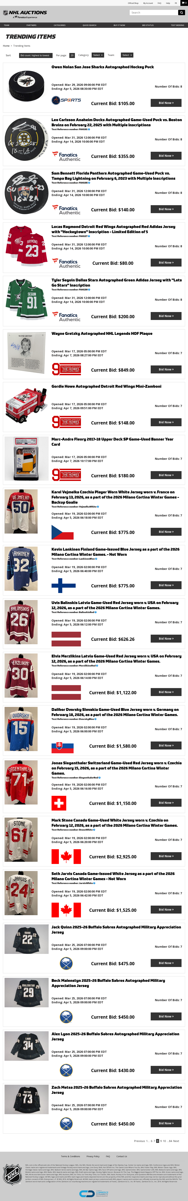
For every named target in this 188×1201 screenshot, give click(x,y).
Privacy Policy (93, 1156)
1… (148, 1141)
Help (168, 3)
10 (164, 1141)
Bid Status (148, 25)
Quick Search (89, 25)
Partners (31, 25)
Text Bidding (177, 25)
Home (6, 45)
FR (176, 3)
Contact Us (121, 1156)
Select (96, 55)
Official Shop (133, 3)
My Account (148, 3)
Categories (60, 25)
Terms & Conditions (70, 1156)
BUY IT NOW (119, 25)
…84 (169, 1141)
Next (176, 1141)
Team (6, 25)
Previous (139, 1141)
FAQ (159, 3)
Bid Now (165, 103)
